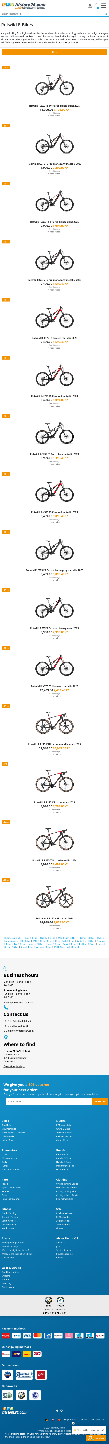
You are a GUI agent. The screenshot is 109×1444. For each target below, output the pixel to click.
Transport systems (10, 1169)
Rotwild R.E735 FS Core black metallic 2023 (54, 454)
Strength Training (10, 1217)
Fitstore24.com (58, 1427)
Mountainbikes (9, 1128)
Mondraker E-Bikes (68, 938)
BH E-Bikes (25, 941)
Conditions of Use (10, 1272)
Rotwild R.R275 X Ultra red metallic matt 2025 (54, 744)
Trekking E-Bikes (64, 1132)
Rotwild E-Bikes (87, 938)
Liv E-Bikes (20, 944)
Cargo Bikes (62, 1140)
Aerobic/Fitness (9, 1228)
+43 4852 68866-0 (21, 1020)
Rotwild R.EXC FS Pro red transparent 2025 (54, 221)
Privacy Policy (97, 1419)
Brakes (5, 1195)
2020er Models (63, 1217)
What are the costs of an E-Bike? (17, 1253)
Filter (54, 52)
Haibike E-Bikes (48, 938)
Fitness (59, 1228)
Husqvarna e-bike (13, 938)
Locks (4, 1154)
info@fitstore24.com (22, 1030)
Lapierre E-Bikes (36, 944)
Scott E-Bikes (68, 941)
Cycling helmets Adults (67, 1195)
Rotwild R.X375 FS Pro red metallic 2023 (54, 338)
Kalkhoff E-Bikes (87, 944)
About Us (60, 1242)
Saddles (5, 1191)
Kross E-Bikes (27, 947)
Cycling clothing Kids (66, 1191)
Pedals (5, 1183)
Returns (5, 1279)
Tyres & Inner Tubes (11, 1187)
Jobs (58, 1246)
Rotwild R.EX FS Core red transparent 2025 (54, 628)
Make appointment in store (18, 1002)
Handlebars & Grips (11, 1198)
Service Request (63, 1250)
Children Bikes (8, 1136)
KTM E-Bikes (59, 947)
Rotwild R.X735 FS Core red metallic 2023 (54, 396)
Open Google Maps (14, 1066)
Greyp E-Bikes (70, 944)
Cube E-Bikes (31, 938)
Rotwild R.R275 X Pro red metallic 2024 (54, 860)
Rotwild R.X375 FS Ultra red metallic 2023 (54, 686)
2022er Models (63, 1224)
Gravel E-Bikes (63, 1128)
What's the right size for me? (15, 1250)
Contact (60, 1257)
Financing (6, 1283)
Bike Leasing (8, 1287)
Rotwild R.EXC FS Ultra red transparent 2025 (54, 105)
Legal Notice (70, 1419)
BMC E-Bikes (39, 941)
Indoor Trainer (9, 1140)
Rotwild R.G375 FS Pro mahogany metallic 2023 (54, 280)
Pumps (5, 1165)
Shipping (6, 1275)
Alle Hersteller (74, 947)
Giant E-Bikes (53, 941)
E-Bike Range (8, 1257)
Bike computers (9, 1158)
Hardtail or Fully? (10, 1246)
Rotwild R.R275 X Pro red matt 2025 (54, 802)
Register (100, 1101)
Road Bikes (7, 1125)
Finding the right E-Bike (13, 1242)
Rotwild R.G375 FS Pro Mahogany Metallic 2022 (54, 163)
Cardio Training (9, 1213)
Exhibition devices (64, 1213)
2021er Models (63, 1220)
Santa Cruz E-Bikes (86, 941)
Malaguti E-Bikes (43, 947)
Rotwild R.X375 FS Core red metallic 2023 (54, 512)
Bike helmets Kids (64, 1198)
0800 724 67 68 (20, 1025)
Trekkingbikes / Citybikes (13, 1132)
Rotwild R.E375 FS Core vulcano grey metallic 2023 (54, 570)
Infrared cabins (9, 1224)
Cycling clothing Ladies (67, 1183)
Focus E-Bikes (53, 944)
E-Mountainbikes (64, 1125)
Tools (4, 1162)
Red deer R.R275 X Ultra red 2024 (54, 918)
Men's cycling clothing (66, 1187)
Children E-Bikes (64, 1136)
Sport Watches (9, 1220)
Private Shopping (64, 1253)
